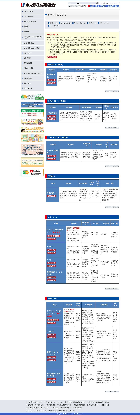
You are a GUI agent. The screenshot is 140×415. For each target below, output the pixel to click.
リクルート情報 (28, 68)
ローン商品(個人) (29, 43)
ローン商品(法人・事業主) (32, 48)
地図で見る (52, 57)
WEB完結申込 (53, 320)
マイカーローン (65, 23)
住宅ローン (92, 23)
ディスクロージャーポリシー (54, 402)
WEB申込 (52, 80)
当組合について (28, 11)
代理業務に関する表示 (35, 402)
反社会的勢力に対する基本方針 (99, 405)
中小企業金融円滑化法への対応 (99, 402)
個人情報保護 (28, 63)
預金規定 (26, 31)
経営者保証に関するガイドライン (38, 408)
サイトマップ (28, 88)
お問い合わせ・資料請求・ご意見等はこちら (104, 6)
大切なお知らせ (28, 16)
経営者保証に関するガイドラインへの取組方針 (67, 408)
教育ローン (53, 23)
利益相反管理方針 (80, 405)
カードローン (54, 26)
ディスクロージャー (30, 21)
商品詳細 (52, 83)
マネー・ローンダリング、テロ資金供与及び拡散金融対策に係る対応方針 (51, 411)
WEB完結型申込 (54, 236)
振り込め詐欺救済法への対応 (76, 402)
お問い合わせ (28, 78)
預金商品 (26, 26)
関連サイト (27, 83)
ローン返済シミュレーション (33, 73)
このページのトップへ (113, 91)
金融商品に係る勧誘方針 (35, 405)
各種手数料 (27, 58)
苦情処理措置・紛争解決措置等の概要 (59, 405)
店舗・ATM (27, 53)
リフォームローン (79, 23)
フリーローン (104, 23)
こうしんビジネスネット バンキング (33, 37)
